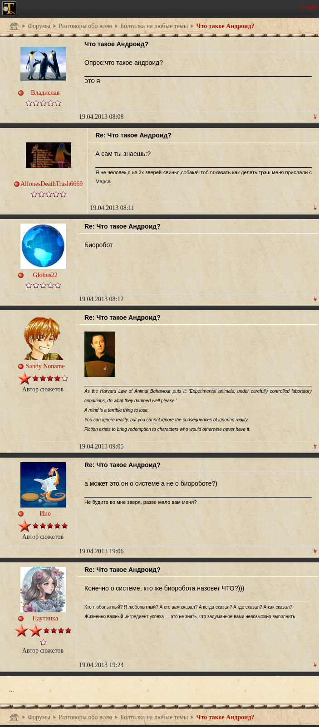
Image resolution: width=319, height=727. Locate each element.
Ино (45, 513)
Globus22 (45, 275)
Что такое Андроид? (225, 26)
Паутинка (45, 618)
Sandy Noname (45, 366)
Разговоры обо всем (85, 26)
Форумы (39, 26)
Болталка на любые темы (154, 26)
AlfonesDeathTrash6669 (51, 184)
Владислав (45, 92)
